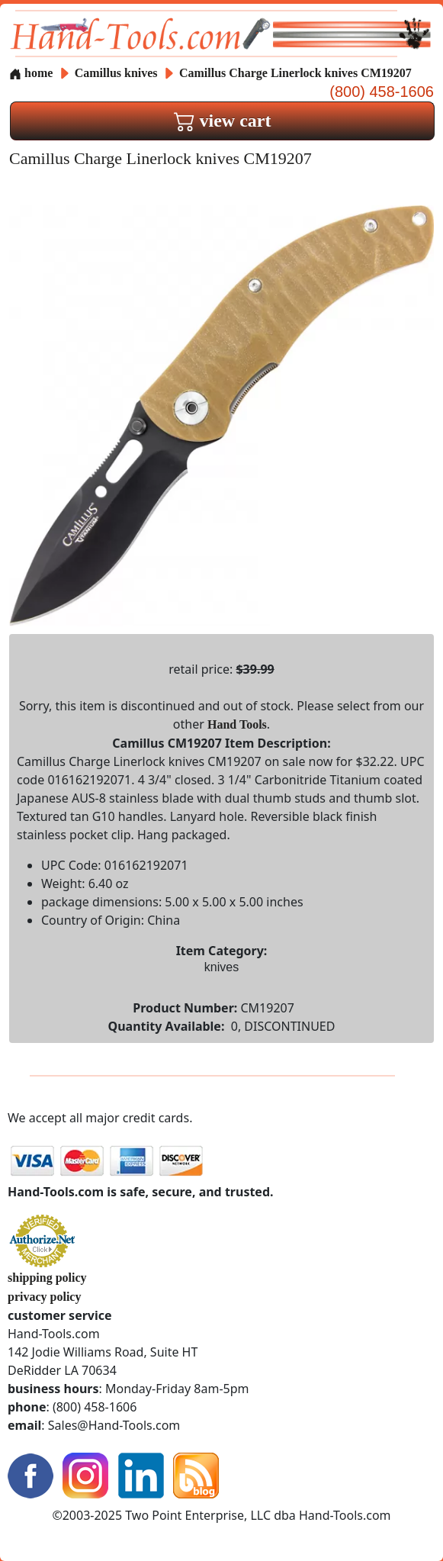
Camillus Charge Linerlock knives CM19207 (295, 72)
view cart (222, 120)
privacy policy (44, 1296)
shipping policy (47, 1277)
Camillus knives (116, 72)
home (31, 72)
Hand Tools (237, 724)
